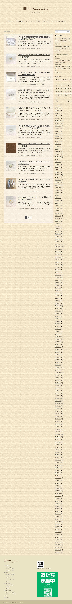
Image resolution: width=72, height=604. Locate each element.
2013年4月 (58, 509)
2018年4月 (58, 357)
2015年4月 (58, 449)
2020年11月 (58, 277)
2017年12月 (58, 367)
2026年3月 (58, 113)
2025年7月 (58, 133)
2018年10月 (58, 342)
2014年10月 (58, 465)
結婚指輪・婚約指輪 (9, 574)
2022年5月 (58, 231)
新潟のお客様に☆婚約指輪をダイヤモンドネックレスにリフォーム (62, 48)
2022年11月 (58, 216)
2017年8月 (58, 377)
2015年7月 (58, 442)
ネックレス (7, 577)
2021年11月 (58, 246)
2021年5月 (58, 262)
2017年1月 (58, 396)
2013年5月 (58, 506)
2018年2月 (58, 362)
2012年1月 (58, 542)
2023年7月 (58, 195)
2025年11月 (58, 123)
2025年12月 (58, 121)
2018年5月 (58, 354)
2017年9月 (58, 375)
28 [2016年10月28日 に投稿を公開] (66, 95)
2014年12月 (58, 460)
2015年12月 (58, 429)
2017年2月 (58, 393)
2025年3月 (58, 144)
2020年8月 (58, 285)
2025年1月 (58, 149)
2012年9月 (58, 524)
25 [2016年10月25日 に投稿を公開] (58, 95)
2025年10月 (58, 126)
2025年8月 (58, 131)
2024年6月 (58, 167)
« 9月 (57, 101)
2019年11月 (58, 308)
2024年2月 (58, 177)
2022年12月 (58, 213)
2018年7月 (58, 349)
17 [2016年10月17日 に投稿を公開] (56, 92)
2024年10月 (58, 157)
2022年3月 (58, 236)
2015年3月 (58, 452)
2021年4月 (58, 264)
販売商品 (20, 21)
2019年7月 (58, 318)
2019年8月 (58, 316)
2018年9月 (58, 344)
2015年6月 (58, 444)
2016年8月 (58, 408)
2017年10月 (58, 372)
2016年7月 (58, 411)
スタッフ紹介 (8, 567)
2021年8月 (58, 254)
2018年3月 (58, 359)
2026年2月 (58, 115)
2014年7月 (58, 473)
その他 (6, 581)
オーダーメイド (30, 21)
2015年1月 (58, 457)
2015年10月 (58, 434)
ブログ (52, 21)
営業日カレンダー (9, 570)
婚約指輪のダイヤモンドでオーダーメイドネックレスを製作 (62, 68)
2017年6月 (58, 383)
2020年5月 (58, 293)
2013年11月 (58, 491)
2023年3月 (58, 205)
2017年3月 (58, 390)
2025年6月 (58, 136)
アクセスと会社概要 (9, 568)
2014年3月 (58, 483)
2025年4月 (58, 141)
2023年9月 (58, 190)
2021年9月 (58, 252)
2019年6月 (58, 321)
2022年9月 (58, 221)
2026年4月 (58, 110)
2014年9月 (58, 467)
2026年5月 (58, 108)
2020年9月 (58, 282)
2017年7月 (58, 380)
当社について (11, 21)
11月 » (69, 101)
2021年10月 (58, 249)
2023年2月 (58, 208)
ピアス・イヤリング (9, 579)
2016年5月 (58, 416)
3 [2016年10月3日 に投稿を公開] (56, 85)
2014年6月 (58, 475)
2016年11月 (58, 401)
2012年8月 (58, 527)
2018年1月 (58, 365)
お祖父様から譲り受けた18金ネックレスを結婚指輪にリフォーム (62, 40)
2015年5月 (58, 447)
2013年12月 (58, 488)
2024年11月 (58, 154)
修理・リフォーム (42, 21)
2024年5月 (58, 169)
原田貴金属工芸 (11, 561)
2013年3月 (58, 511)
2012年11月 (58, 519)
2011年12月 (58, 545)
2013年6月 (58, 503)
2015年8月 (58, 439)
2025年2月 (58, 146)
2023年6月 (58, 198)
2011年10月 (58, 550)
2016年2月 (58, 424)
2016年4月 (58, 419)
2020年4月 (58, 295)
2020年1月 (58, 303)
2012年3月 (58, 537)
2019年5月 (58, 324)
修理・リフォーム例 (9, 592)
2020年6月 (58, 290)
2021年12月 (58, 244)
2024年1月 (58, 180)
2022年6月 (58, 228)
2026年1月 (58, 118)
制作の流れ (7, 586)
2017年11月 (58, 370)
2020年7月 (58, 288)
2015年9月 (58, 437)
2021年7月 (58, 257)
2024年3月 (58, 175)
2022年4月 (58, 234)
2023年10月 (58, 187)
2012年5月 (58, 532)
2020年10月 (58, 280)
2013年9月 (58, 496)
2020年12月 (58, 275)
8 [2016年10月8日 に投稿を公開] (68, 85)
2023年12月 (58, 182)
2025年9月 (58, 128)
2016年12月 (58, 398)
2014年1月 (58, 485)
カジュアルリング (9, 576)
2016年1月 (58, 426)
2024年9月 (58, 159)
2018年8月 (58, 347)
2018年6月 (58, 352)
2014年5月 (58, 478)
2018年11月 (58, 339)
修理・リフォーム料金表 (10, 593)
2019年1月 (58, 334)
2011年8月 (58, 552)
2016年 (8, 31)
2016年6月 (58, 413)
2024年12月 (58, 151)
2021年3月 (58, 267)
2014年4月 (58, 480)
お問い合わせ (61, 21)
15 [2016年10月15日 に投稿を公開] (68, 89)
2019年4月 (58, 326)
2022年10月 (58, 218)
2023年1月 (58, 211)
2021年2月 (58, 270)
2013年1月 (58, 514)
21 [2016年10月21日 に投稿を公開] (66, 92)
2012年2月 (58, 539)
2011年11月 (58, 547)
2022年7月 (58, 226)
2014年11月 (58, 462)
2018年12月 (58, 336)
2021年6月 (58, 259)
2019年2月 (58, 331)
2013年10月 (58, 493)
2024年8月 (58, 162)
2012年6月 (58, 529)
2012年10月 (58, 521)
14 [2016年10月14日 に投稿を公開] (66, 89)
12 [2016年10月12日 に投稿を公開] (61, 89)
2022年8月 (58, 223)
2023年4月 (58, 203)
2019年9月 (58, 313)
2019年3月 (58, 329)
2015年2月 (58, 455)
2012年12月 (58, 516)
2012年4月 (58, 534)
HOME (5, 31)
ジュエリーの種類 (9, 585)
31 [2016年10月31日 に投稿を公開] (56, 98)
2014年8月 (58, 470)
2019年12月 (58, 306)
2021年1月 (58, 272)
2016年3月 (58, 421)
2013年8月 (58, 498)
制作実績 (7, 588)
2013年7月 (58, 501)
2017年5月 (58, 385)
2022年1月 (58, 241)
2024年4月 (58, 172)
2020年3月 (58, 298)
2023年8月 (58, 193)
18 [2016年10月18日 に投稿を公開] (58, 92)
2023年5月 (58, 200)
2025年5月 (58, 139)
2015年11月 (58, 431)
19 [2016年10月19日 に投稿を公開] (61, 92)
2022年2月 (58, 239)
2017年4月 (58, 388)
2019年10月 (58, 311)
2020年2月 (58, 300)
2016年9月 (58, 406)
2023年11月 (58, 185)
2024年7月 (58, 164)
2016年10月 (58, 403)
